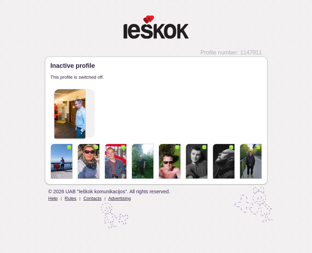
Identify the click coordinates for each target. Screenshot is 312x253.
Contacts (92, 198)
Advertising (119, 198)
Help (53, 198)
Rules (70, 198)
